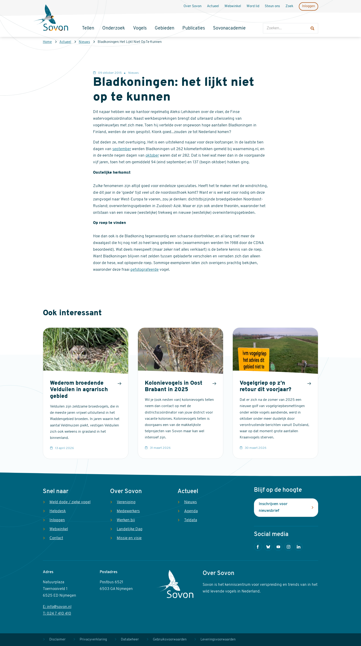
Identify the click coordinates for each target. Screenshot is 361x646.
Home (47, 42)
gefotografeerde (144, 270)
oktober (152, 156)
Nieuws (84, 42)
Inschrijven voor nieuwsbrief (273, 507)
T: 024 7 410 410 (57, 614)
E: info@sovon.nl (57, 607)
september (121, 149)
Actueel (65, 42)
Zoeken (267, 18)
